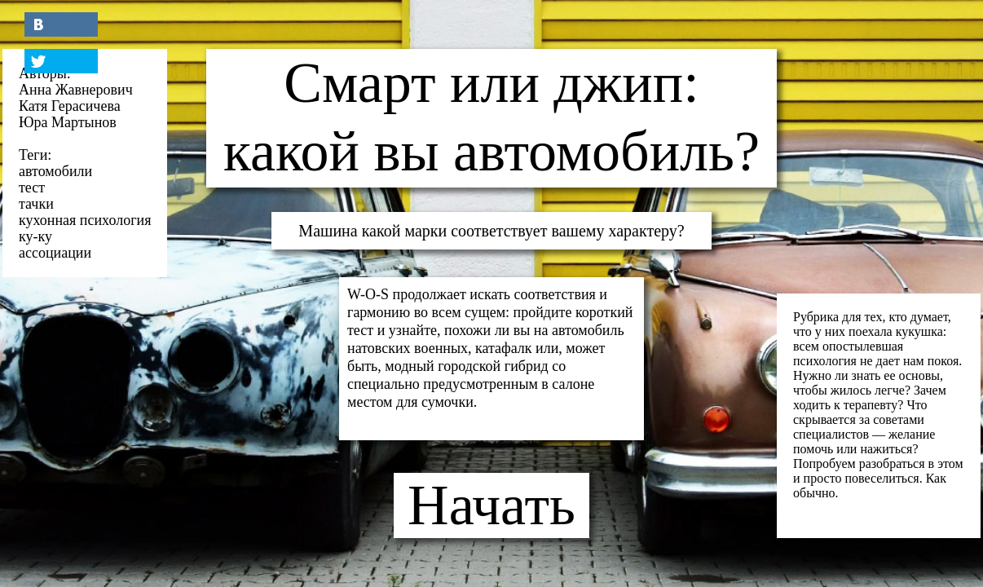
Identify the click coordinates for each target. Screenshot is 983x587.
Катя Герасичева (70, 106)
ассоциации (55, 253)
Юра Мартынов (68, 122)
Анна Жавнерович (76, 90)
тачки (36, 204)
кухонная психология (85, 220)
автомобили (55, 171)
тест (32, 187)
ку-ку (35, 236)
